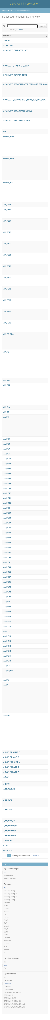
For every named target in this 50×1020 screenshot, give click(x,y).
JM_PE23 (7, 266)
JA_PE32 (7, 592)
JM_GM (6, 385)
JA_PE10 (7, 661)
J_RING (6, 784)
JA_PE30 (7, 597)
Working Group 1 (10, 891)
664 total (19, 30)
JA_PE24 (7, 616)
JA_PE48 (7, 518)
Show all (36, 856)
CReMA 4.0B (8, 989)
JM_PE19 (7, 289)
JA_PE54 (7, 483)
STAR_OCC (8, 45)
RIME (6, 920)
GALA (6, 935)
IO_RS (5, 845)
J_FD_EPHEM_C (10, 835)
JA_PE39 (7, 567)
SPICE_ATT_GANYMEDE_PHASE (16, 120)
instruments (8, 875)
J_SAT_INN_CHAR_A (11, 762)
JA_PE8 (6, 444)
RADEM (7, 938)
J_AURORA (8, 840)
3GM (6, 932)
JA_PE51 (7, 498)
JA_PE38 (7, 572)
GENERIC (7, 903)
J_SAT (6, 777)
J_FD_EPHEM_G (10, 826)
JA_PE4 (6, 562)
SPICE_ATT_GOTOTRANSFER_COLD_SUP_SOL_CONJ (25, 84)
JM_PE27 (7, 243)
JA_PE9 (6, 439)
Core (10, 11)
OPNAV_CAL (8, 183)
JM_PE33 (7, 210)
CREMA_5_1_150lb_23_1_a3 (14, 1004)
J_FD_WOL (7, 800)
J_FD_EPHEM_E (9, 830)
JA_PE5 (6, 508)
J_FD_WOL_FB (9, 789)
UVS (5, 914)
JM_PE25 (7, 255)
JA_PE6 (6, 454)
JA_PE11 (7, 656)
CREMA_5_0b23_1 (11, 998)
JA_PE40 (7, 557)
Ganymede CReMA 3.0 (12, 992)
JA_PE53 (7, 488)
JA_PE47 (7, 523)
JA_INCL (7, 715)
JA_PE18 (7, 636)
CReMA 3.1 (8, 983)
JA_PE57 (7, 469)
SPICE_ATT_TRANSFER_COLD (16, 66)
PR (4, 132)
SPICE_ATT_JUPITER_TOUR (15, 75)
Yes (5, 965)
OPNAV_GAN (8, 136)
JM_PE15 (7, 311)
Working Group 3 (10, 897)
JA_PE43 (7, 542)
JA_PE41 (7, 552)
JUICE (6, 944)
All (5, 872)
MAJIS (6, 911)
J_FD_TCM (7, 809)
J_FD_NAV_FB (9, 821)
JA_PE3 (6, 602)
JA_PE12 (7, 651)
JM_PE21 (7, 277)
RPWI (6, 929)
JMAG (6, 926)
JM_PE (6, 352)
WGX (6, 905)
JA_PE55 (7, 478)
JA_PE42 (7, 547)
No (5, 968)
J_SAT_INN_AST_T (11, 767)
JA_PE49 (7, 513)
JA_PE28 (7, 607)
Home (4, 11)
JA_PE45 (7, 533)
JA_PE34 (7, 587)
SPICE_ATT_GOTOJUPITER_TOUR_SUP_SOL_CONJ (24, 100)
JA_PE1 (6, 666)
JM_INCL (7, 380)
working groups (10, 878)
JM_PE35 (7, 205)
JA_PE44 (7, 538)
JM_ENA (6, 407)
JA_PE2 (6, 631)
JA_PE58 (7, 464)
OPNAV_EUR (8, 158)
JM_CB (6, 412)
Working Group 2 (10, 894)
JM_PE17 (7, 300)
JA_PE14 (7, 646)
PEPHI (6, 949)
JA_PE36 (7, 582)
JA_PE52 (7, 493)
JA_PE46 (7, 528)
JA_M (5, 685)
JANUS (6, 908)
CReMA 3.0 (8, 980)
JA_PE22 (7, 621)
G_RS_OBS (7, 850)
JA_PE (6, 680)
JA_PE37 (7, 577)
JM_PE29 (7, 232)
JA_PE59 (7, 459)
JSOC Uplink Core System (25, 3)
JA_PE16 (7, 641)
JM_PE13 (7, 323)
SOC (5, 947)
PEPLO (6, 917)
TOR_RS (6, 40)
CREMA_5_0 (8, 995)
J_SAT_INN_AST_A (11, 772)
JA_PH (6, 417)
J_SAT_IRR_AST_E (11, 757)
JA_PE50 (7, 503)
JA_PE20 (7, 626)
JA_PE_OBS (8, 671)
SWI (5, 923)
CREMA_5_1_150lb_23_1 (13, 1001)
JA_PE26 (7, 611)
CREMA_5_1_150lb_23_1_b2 (14, 1007)
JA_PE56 (7, 473)
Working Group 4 (10, 900)
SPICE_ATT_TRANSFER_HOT (15, 50)
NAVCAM (7, 941)
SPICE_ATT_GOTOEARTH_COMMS (17, 111)
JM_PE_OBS (8, 334)
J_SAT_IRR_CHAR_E (11, 752)
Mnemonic (7, 36)
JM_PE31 (7, 221)
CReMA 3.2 (8, 986)
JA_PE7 (6, 449)
